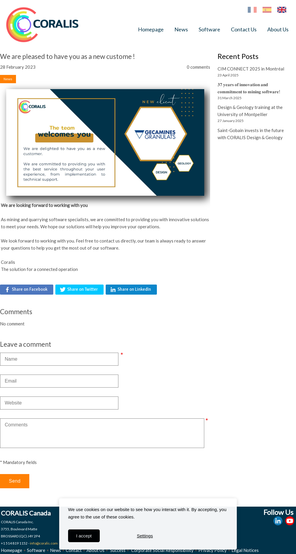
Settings (145, 535)
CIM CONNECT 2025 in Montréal (251, 68)
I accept (84, 535)
